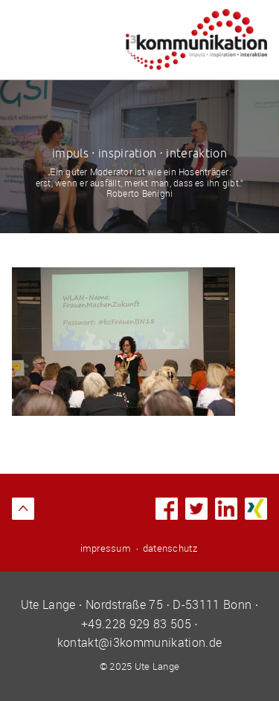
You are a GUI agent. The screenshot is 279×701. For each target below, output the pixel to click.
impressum (105, 548)
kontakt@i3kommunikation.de (139, 642)
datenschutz (170, 548)
